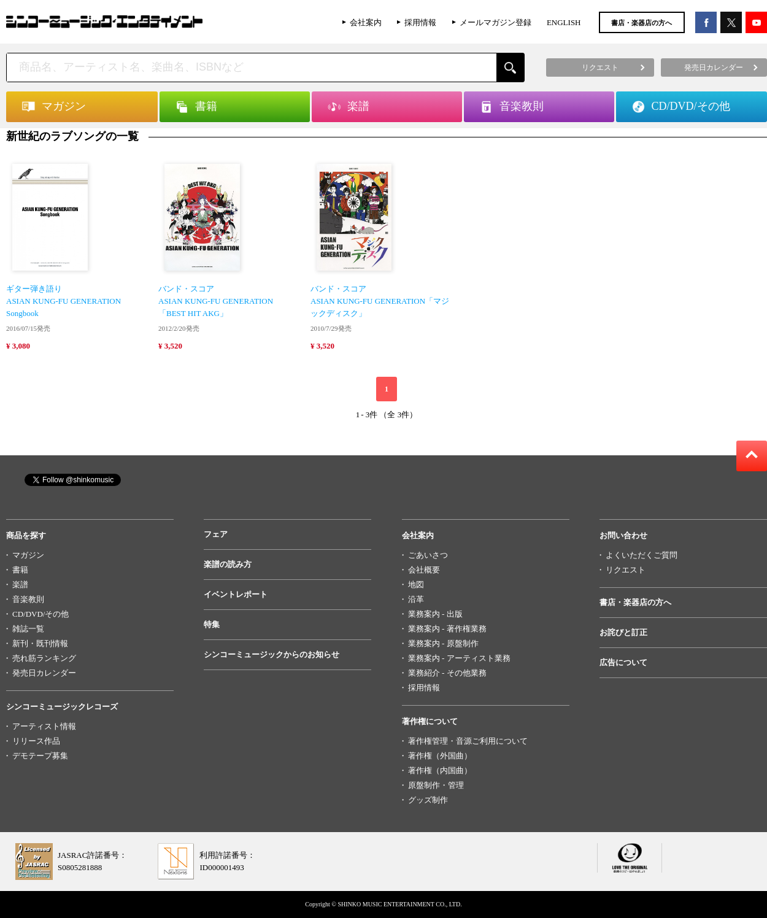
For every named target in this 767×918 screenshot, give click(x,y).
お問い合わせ (623, 535)
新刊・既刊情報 (40, 643)
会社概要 (424, 569)
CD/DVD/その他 (40, 614)
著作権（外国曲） (440, 755)
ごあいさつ (428, 555)
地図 (416, 584)
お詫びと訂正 (623, 632)
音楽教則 (28, 599)
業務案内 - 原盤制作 (443, 643)
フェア (216, 534)
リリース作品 (36, 741)
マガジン (28, 555)
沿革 (416, 599)
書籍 (20, 569)
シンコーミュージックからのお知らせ (271, 654)
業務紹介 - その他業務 (447, 672)
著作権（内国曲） (440, 770)
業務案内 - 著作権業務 (447, 628)
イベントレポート (236, 594)
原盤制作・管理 (436, 785)
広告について (623, 662)
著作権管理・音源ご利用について (468, 741)
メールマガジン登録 (495, 22)
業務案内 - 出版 (435, 614)
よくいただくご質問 (641, 555)
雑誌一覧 (28, 628)
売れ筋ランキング (44, 658)
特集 (212, 624)
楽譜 (20, 584)
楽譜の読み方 (228, 564)
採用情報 (420, 22)
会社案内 (366, 22)
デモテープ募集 (40, 755)
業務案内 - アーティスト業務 (459, 658)
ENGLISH (564, 22)
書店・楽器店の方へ (641, 22)
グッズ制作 (428, 799)
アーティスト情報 (44, 726)
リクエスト (626, 569)
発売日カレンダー (44, 672)
